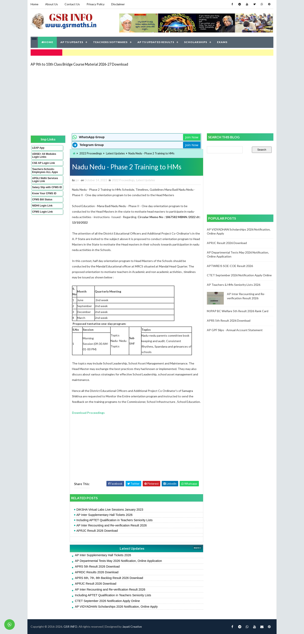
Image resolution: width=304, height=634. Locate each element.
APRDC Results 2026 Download (96, 572)
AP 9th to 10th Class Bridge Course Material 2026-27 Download (79, 64)
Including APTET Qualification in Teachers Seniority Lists (114, 520)
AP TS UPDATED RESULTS (155, 42)
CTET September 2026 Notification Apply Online (107, 601)
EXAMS (222, 42)
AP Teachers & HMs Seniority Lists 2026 (233, 284)
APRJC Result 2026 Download (97, 530)
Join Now (191, 137)
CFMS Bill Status (42, 199)
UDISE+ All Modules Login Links (44, 155)
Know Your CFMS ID (44, 193)
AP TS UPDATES (71, 42)
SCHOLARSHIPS (195, 42)
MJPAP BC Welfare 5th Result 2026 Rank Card (237, 311)
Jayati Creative (132, 626)
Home (34, 4)
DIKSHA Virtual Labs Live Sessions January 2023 (109, 509)
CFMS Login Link (42, 211)
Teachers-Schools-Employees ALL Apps (45, 171)
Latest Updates (115, 153)
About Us (51, 4)
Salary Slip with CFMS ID (47, 187)
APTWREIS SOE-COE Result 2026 (230, 266)
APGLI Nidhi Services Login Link (45, 180)
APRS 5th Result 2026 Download (97, 566)
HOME (47, 42)
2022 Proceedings (90, 153)
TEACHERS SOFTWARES (110, 42)
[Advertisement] (152, 99)
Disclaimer (118, 4)
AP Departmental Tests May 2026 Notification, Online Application (118, 561)
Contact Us (72, 4)
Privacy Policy (95, 4)
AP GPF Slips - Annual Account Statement (235, 330)
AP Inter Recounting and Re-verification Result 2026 (111, 525)
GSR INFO (70, 626)
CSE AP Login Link (43, 163)
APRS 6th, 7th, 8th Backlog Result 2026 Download (109, 578)
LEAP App (38, 147)
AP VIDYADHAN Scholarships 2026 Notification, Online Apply (116, 606)
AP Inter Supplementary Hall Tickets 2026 (104, 515)
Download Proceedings (88, 412)
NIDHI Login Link (42, 205)
